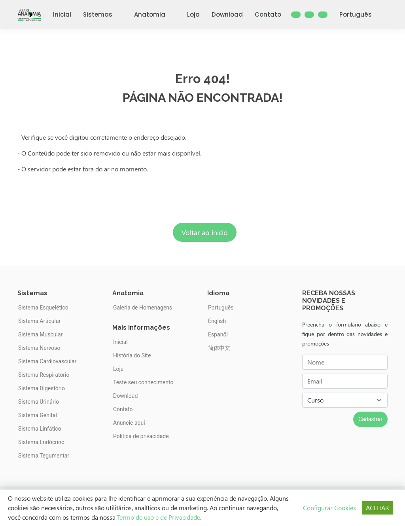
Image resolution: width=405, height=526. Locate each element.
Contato (268, 14)
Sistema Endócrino (41, 442)
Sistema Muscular (40, 334)
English (217, 321)
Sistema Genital (37, 415)
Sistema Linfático (39, 428)
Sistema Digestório (41, 388)
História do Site (132, 355)
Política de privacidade (141, 436)
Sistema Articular (39, 321)
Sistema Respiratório (44, 375)
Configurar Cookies (329, 507)
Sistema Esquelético (43, 307)
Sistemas (102, 14)
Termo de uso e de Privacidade (158, 517)
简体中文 (219, 348)
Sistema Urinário (38, 401)
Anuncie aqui (129, 422)
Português (360, 14)
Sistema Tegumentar (43, 455)
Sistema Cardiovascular (47, 361)
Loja (193, 14)
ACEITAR (377, 507)
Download (227, 14)
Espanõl (218, 334)
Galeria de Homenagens (142, 307)
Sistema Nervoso (39, 348)
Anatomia (154, 14)
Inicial (62, 14)
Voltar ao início (205, 232)
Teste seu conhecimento (143, 382)
